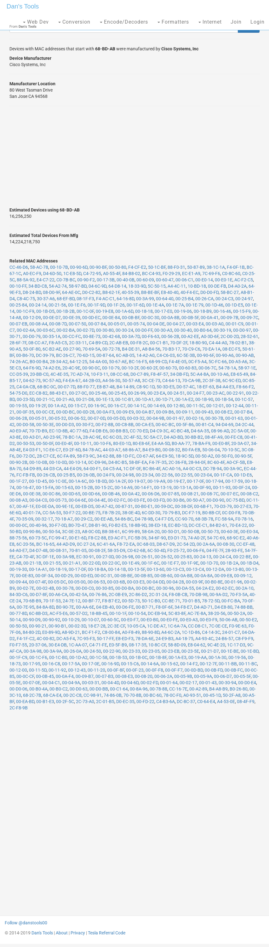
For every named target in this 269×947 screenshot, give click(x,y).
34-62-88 (105, 456)
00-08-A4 (38, 323)
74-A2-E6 (51, 367)
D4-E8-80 (223, 607)
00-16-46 (222, 311)
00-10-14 (77, 462)
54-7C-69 (216, 537)
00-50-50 (18, 626)
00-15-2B (84, 487)
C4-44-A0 (218, 342)
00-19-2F (37, 405)
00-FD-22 (145, 701)
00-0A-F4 (65, 676)
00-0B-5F (190, 317)
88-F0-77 (86, 386)
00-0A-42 (131, 493)
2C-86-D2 (138, 594)
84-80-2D (31, 632)
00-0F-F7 (174, 670)
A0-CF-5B (235, 462)
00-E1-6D (77, 537)
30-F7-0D (57, 525)
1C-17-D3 (236, 644)
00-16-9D (110, 663)
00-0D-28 (85, 411)
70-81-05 (78, 550)
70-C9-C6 (191, 349)
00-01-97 (175, 418)
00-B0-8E (214, 581)
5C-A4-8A (199, 374)
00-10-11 (83, 443)
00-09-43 (204, 411)
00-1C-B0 (58, 657)
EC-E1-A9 (191, 273)
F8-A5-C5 (58, 342)
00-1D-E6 (243, 474)
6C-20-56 (25, 544)
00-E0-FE (169, 619)
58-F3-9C (86, 456)
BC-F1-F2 (91, 632)
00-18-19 (58, 569)
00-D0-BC (145, 588)
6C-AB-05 (125, 355)
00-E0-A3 (189, 619)
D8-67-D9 (166, 544)
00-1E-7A (175, 304)
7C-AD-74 (79, 374)
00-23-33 (131, 651)
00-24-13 (202, 556)
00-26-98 (124, 556)
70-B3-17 (171, 349)
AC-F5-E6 (58, 613)
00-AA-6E (85, 607)
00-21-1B (32, 563)
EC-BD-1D (177, 525)
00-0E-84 (111, 317)
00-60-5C (110, 619)
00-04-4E (97, 500)
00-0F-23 (135, 670)
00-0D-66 (91, 493)
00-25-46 (97, 393)
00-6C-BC (165, 424)
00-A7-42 (104, 506)
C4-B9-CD (98, 342)
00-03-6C (45, 330)
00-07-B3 (104, 676)
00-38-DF (183, 506)
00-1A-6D (124, 311)
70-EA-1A (211, 349)
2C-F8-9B (18, 707)
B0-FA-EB (191, 449)
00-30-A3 (163, 330)
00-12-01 (215, 405)
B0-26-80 (239, 688)
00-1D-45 (38, 481)
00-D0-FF (143, 330)
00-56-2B (170, 336)
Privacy (78, 932)
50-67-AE (118, 361)
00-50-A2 (204, 456)
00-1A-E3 (177, 657)
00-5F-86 (185, 424)
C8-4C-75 (26, 298)
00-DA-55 (185, 588)
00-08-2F (97, 550)
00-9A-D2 (218, 594)
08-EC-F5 (231, 349)
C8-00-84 (111, 632)
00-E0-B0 (149, 619)
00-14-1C (137, 405)
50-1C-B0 (151, 600)
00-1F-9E (189, 563)
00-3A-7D (131, 336)
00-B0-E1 (144, 506)
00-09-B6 (165, 411)
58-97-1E (247, 367)
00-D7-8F (38, 594)
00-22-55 (183, 474)
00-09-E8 (223, 575)
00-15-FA (45, 487)
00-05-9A (203, 676)
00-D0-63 (79, 688)
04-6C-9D (97, 286)
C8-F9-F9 (244, 638)
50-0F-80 (32, 349)
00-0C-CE (45, 411)
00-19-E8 (104, 311)
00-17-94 (214, 481)
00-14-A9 (124, 487)
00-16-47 (25, 487)
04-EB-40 (105, 607)
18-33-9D (137, 286)
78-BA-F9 (201, 443)
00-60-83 (188, 367)
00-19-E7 (176, 481)
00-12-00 (18, 670)
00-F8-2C (139, 342)
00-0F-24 (241, 487)
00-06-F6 (195, 550)
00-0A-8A (203, 575)
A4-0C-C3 (192, 468)
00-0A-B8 (183, 575)
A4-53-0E (226, 701)
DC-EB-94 (157, 613)
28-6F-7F (17, 342)
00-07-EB (18, 323)
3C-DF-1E (45, 556)
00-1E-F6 (77, 304)
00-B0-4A (38, 688)
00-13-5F (136, 569)
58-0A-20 (151, 531)
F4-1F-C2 (26, 638)
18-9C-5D (184, 456)
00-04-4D (110, 682)
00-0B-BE (123, 575)
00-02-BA (65, 330)
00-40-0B (125, 279)
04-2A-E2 (205, 588)
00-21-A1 (72, 563)
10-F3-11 (99, 374)
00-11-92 (57, 670)
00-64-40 (165, 298)
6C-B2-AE (52, 349)
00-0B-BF (131, 317)
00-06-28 (18, 418)
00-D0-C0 (85, 588)
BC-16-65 (45, 544)
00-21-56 (57, 304)
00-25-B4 (184, 298)
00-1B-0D (98, 481)
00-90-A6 (225, 355)
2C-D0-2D (229, 336)
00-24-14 (38, 304)
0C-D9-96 (97, 462)
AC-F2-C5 (243, 279)
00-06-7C (207, 367)
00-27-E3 (242, 506)
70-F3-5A (239, 594)
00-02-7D (85, 330)
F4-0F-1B (236, 267)
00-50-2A (236, 613)
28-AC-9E (92, 437)
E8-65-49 (239, 374)
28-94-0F (196, 462)
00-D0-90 (215, 500)
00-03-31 (91, 682)
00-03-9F (194, 581)
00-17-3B (106, 279)
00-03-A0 (215, 323)
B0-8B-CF (211, 512)
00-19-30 (18, 569)
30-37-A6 (46, 298)
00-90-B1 (57, 626)
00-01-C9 (234, 323)
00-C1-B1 (159, 342)
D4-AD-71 (203, 607)
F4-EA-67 (72, 380)
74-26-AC (18, 361)
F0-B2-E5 (118, 525)
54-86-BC (124, 518)
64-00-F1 (92, 468)
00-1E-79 (194, 304)
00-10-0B (38, 462)
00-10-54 (137, 613)
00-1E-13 (104, 399)
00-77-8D (18, 613)
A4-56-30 (111, 380)
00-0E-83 (24, 575)
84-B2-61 (218, 525)
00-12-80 (176, 405)
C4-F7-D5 (164, 518)
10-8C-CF (157, 644)
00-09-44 (18, 581)
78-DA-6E (144, 638)
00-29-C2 (84, 518)
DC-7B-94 (212, 468)
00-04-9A (71, 682)
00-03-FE (136, 500)
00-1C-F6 (38, 657)
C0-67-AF (145, 456)
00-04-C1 (51, 682)
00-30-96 (165, 588)
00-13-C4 (195, 569)
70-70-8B (132, 695)
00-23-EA (156, 393)
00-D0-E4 (247, 682)
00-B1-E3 (45, 701)
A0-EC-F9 (32, 273)
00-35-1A (51, 336)
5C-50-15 (157, 286)
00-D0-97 (242, 330)
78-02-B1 (238, 342)
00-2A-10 (245, 588)
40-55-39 (130, 292)
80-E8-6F (141, 443)
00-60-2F (148, 367)
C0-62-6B (136, 550)
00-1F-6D (135, 304)
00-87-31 (124, 506)
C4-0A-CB (25, 386)
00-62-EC (225, 588)
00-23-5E (190, 651)
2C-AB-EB (118, 342)
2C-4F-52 (132, 437)
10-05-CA (136, 626)
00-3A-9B (65, 556)
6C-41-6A (106, 544)
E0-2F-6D (72, 449)
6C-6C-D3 (112, 437)
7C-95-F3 (86, 638)
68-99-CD (158, 361)
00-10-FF (17, 286)
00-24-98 (125, 474)
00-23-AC (215, 393)
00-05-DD (116, 418)
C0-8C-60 (231, 273)
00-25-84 (18, 304)
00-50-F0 (224, 456)
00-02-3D (77, 626)
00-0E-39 (71, 317)
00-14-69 (156, 405)
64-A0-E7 (18, 550)
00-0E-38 (32, 493)
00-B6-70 (25, 355)
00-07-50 (77, 323)
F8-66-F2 (245, 386)
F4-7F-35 (158, 462)
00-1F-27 (18, 481)
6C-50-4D (156, 550)
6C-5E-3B (186, 355)
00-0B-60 (163, 575)
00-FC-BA (230, 600)
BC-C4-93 (151, 273)
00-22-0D (91, 563)
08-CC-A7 (37, 342)
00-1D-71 (165, 399)
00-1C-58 (98, 657)
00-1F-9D (96, 304)
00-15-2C (104, 487)
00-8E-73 (91, 336)
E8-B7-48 (106, 386)
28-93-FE (234, 550)
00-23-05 (151, 651)
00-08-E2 (223, 411)
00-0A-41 (210, 317)
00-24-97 (244, 298)
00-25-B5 (66, 474)
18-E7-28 (97, 626)
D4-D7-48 (38, 550)
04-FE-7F (214, 550)
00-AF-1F (25, 506)
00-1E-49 (131, 563)
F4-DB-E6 (98, 430)
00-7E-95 (25, 607)
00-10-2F (130, 367)
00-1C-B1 (124, 399)
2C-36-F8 (177, 462)
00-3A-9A (52, 651)
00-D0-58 (25, 424)
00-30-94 (227, 682)
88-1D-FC (125, 456)
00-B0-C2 (58, 688)
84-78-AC (92, 449)
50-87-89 (196, 267)
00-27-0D (105, 556)
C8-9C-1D (145, 386)
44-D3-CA (52, 468)
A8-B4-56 (151, 349)
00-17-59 (234, 481)
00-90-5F (243, 456)
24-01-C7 (231, 632)
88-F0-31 (176, 267)
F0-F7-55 (18, 644)
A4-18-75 (184, 638)
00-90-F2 (86, 279)
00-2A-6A (206, 544)
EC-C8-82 (38, 393)
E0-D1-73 (177, 537)
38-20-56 (217, 613)
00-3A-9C (233, 468)
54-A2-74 (58, 286)
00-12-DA (215, 569)
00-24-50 (92, 651)
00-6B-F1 (203, 506)
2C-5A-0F (240, 430)
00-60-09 (145, 279)
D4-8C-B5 (117, 462)
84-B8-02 (131, 273)
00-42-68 (111, 336)
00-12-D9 (32, 317)
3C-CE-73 (151, 380)
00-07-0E (31, 682)
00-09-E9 (125, 411)
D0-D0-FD (209, 292)
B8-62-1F (111, 292)
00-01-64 (169, 682)
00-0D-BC (65, 411)
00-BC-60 (152, 695)
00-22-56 (164, 474)
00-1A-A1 (38, 569)
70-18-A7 (64, 518)
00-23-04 (203, 474)
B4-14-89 (125, 386)
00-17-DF (77, 569)
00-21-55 (52, 563)
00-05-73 (58, 500)
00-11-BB (228, 663)
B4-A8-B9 (218, 688)
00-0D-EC (91, 317)
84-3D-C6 (18, 594)
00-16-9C (97, 405)
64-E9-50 (165, 456)
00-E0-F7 (130, 619)
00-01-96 (233, 581)
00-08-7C (210, 493)
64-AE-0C (71, 292)
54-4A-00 (98, 361)
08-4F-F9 (246, 701)
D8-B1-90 (98, 525)
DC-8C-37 (186, 701)
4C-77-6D (79, 430)
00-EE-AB (103, 518)
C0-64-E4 (206, 701)
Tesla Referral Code (106, 932)
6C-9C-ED (231, 380)
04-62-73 (32, 380)
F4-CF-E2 (137, 267)
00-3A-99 (145, 298)
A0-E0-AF (18, 430)
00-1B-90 (204, 399)
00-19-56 (237, 657)
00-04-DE (156, 323)
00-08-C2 (249, 493)
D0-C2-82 (91, 292)
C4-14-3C (211, 632)
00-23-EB (171, 651)
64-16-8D (125, 298)
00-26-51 (144, 556)
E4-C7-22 (45, 279)
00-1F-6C (150, 563)
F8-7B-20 (111, 512)
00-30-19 (222, 330)
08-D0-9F (51, 292)
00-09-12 (243, 575)
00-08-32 (171, 449)
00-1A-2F (117, 481)
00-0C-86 (51, 493)
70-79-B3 (171, 512)
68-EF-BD (66, 298)
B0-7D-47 (77, 525)
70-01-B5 (191, 600)
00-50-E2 (248, 619)
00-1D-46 (214, 304)
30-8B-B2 (194, 437)
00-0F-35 (25, 411)
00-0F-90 (202, 487)
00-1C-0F (85, 311)
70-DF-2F (178, 342)
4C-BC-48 (179, 430)
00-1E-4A (155, 304)
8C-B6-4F (151, 468)
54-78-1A (227, 367)
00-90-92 (51, 619)
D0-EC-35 (125, 701)
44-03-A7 (112, 449)
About (62, 932)
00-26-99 (137, 393)
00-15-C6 (130, 663)
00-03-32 (136, 418)
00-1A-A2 (57, 405)
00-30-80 (105, 330)
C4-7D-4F (25, 556)
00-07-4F (37, 581)
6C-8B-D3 (38, 613)
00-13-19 (163, 487)
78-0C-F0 (172, 695)
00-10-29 (71, 619)
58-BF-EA (138, 462)
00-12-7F (208, 663)
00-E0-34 (249, 531)
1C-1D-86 (191, 632)
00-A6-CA (58, 594)
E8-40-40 (170, 292)
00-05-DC (57, 581)
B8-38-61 (111, 531)
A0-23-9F (51, 437)
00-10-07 (90, 619)
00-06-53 (96, 581)
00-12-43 (77, 670)
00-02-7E (25, 588)
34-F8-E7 (183, 607)
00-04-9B (155, 418)
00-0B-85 (143, 575)
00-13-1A (183, 487)
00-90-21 (38, 626)
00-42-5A (78, 594)
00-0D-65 (71, 493)
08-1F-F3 (85, 298)
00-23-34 (144, 474)
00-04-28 (175, 581)
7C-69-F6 (211, 273)
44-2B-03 (91, 380)
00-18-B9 (203, 311)
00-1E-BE (230, 651)
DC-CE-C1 (198, 525)
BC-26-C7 (65, 355)
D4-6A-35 (200, 430)
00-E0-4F (63, 443)
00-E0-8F (220, 443)
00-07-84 (97, 323)
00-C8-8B (124, 424)
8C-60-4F (216, 462)
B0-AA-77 (181, 443)
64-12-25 (78, 361)
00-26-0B (86, 474)
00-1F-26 (116, 304)
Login (257, 22)
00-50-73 (210, 531)
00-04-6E (77, 500)
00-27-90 (72, 349)
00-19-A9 (156, 481)
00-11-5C (195, 405)
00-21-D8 (85, 399)
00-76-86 (98, 594)
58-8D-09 (177, 644)
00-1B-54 (224, 399)
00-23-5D (25, 399)
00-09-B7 (85, 676)
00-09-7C (249, 317)
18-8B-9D (137, 525)
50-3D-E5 (166, 386)
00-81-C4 (205, 424)
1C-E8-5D (72, 273)
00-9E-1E (64, 506)
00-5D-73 (131, 600)
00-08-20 (143, 676)
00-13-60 (155, 569)
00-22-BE (242, 556)
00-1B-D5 (45, 311)
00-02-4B (45, 588)
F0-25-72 (176, 550)
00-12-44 (234, 405)
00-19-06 (183, 311)
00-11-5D (38, 670)
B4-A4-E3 (225, 386)
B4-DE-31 (131, 349)
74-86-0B (113, 695)
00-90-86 (32, 531)
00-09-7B (229, 317)
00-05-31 (38, 418)
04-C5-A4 (112, 468)
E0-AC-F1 (117, 537)
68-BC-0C (46, 386)
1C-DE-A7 (156, 626)
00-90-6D (79, 267)
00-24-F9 (105, 474)
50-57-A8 (131, 380)
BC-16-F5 (138, 361)
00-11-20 (96, 670)
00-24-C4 (222, 556)
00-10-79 (111, 367)
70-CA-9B (191, 380)
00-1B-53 (118, 657)
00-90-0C (91, 367)
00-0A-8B (170, 317)
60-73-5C (38, 537)
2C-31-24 (158, 594)
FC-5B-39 (137, 537)
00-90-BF (98, 267)
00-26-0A (73, 651)
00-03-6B (116, 581)
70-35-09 (24, 518)
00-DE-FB (217, 286)
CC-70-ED (139, 430)
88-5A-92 (26, 279)
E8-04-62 (196, 644)
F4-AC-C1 (105, 298)
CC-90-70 (184, 518)
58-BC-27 (229, 292)
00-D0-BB (98, 688)
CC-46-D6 (18, 267)
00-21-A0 (65, 399)
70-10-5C (231, 449)
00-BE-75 (91, 512)
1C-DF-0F (132, 468)
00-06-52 (77, 418)
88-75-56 (18, 537)
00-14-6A (150, 663)
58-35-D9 (116, 550)
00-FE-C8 (234, 437)
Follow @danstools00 (26, 922)
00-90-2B (18, 462)
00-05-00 (77, 581)
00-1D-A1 (144, 399)
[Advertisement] (134, 156)
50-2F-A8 (232, 695)
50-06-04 (211, 449)
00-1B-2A (229, 563)
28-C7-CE (46, 456)
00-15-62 (169, 663)
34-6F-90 (157, 537)
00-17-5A (71, 663)
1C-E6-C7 (52, 449)
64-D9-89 (32, 468)
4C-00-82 (45, 638)
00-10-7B (59, 267)
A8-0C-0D (91, 531)
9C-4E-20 (216, 644)
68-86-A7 (131, 449)
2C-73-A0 (85, 701)
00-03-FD (156, 500)
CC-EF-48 (245, 544)
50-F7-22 (72, 512)
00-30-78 (65, 588)
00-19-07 (137, 481)
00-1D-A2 (78, 657)
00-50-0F (44, 443)
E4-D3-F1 (32, 449)
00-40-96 (38, 525)
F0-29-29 (171, 273)
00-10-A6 (220, 374)
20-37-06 (38, 644)
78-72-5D (211, 600)
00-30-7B (214, 418)
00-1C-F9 (25, 311)
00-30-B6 (176, 500)
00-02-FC (117, 500)
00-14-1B (117, 569)
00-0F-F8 (154, 670)
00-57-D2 (79, 613)
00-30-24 (124, 330)
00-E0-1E (223, 279)
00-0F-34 (44, 575)
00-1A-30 (217, 657)
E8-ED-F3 (125, 638)
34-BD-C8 (37, 286)
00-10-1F (117, 613)
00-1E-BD (250, 651)
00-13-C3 (175, 569)
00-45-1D (212, 695)
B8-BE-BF (150, 292)
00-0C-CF (25, 676)
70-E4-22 (238, 525)
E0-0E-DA (45, 506)
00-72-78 (111, 349)
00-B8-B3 (119, 430)
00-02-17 (188, 682)
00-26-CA (204, 298)
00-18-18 (144, 311)
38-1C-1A (216, 267)
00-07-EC (229, 493)
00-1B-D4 (249, 563)
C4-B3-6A (165, 701)
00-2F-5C (65, 701)
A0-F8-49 (131, 632)
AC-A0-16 (171, 468)
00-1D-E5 (234, 304)
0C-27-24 (86, 544)
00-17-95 (31, 663)
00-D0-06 (18, 688)
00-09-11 (184, 411)
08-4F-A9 (214, 437)
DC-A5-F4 (65, 638)
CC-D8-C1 (197, 626)
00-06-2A (163, 676)
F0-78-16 (244, 518)
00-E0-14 (204, 279)
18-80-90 (198, 342)
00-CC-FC (71, 336)
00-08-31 (58, 550)
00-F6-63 (150, 336)
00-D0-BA (124, 588)
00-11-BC (248, 663)
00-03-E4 (195, 323)
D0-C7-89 (139, 374)
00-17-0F (195, 481)
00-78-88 (158, 688)
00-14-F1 (143, 487)
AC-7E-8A (196, 613)
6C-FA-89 (66, 456)
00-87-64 (105, 355)
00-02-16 (194, 418)
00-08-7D (58, 323)
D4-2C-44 (244, 424)
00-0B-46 (111, 493)
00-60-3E (229, 531)
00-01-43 (208, 682)
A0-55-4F (111, 273)
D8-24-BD (32, 292)
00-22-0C (111, 563)
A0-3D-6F (210, 336)
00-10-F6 (102, 443)
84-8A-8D (45, 607)
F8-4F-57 (159, 374)
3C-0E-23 (71, 531)
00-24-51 (176, 393)
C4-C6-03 (166, 355)
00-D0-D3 (65, 424)
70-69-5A (91, 349)
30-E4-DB (58, 644)
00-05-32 (57, 418)
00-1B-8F (158, 657)
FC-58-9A (224, 518)
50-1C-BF (157, 267)
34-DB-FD (179, 374)
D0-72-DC (25, 456)
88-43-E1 (58, 393)
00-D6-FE (125, 607)
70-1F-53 (52, 600)
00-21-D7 (210, 651)
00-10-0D (58, 462)
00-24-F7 (195, 393)
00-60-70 (168, 367)
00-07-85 (170, 493)
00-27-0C (78, 393)
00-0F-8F (115, 670)
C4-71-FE (98, 644)
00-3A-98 (33, 651)
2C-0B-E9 (118, 594)
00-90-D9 (32, 619)
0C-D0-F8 (231, 512)
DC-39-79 (45, 355)
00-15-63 (64, 487)
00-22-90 (112, 651)
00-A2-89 (198, 688)
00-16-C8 (51, 663)
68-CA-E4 (52, 695)
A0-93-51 (192, 695)
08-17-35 (137, 644)
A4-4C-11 (177, 286)
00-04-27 (175, 323)
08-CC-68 (119, 374)
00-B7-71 (145, 607)
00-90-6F (205, 355)
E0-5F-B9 (118, 644)
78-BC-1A (71, 437)
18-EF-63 (205, 386)
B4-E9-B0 (151, 449)
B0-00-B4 (39, 361)
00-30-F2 (85, 424)
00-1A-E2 (184, 399)
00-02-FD (149, 682)
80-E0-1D (122, 443)
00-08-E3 (124, 676)
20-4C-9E (71, 367)
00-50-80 (117, 267)
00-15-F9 (242, 311)
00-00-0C (18, 525)
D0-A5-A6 (238, 361)
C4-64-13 (171, 380)
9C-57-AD (52, 380)
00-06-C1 (184, 279)
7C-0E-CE (218, 626)
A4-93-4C (204, 638)
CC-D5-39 (18, 374)
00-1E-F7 (170, 563)
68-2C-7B (32, 695)
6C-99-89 (131, 531)
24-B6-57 (224, 638)
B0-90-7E (65, 607)
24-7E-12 (71, 600)
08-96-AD (220, 430)
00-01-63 (234, 418)
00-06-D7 (223, 676)
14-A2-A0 (145, 355)
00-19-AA (197, 657)
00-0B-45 (45, 676)
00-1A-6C (78, 481)
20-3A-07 (240, 443)
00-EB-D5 (84, 506)
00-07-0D (96, 418)
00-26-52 (163, 556)
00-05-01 (116, 323)
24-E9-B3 (165, 638)
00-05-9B (183, 676)
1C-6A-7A (177, 626)
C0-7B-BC (65, 279)
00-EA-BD (25, 701)
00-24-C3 (224, 298)
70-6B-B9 (32, 600)
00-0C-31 (103, 575)
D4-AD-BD (173, 437)
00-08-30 (225, 544)
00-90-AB (245, 355)
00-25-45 (117, 393)
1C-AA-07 (78, 644)
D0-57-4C (185, 386)
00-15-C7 (77, 405)
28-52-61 (249, 336)
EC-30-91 (85, 556)
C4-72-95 (92, 273)
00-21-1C (45, 399)
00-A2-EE (190, 336)
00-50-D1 (171, 531)
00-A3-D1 (32, 437)
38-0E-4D (131, 512)
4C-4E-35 (59, 374)
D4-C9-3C (159, 430)
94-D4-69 (224, 424)
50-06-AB (228, 619)
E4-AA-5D (161, 443)
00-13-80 (235, 569)
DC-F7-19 (191, 512)
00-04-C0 (38, 500)
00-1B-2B (65, 311)
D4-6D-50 (52, 273)
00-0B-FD (214, 670)
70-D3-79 (223, 506)
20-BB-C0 (39, 374)
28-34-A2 (59, 361)
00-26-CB (46, 474)
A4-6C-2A (170, 632)
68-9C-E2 (236, 537)
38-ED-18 (157, 525)
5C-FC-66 (218, 361)
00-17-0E (91, 663)
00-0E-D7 (52, 317)
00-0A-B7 (145, 411)
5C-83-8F (177, 613)
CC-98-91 (92, 695)
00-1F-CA (223, 474)
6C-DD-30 (151, 512)
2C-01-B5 (105, 701)
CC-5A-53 (52, 512)
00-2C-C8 (72, 695)
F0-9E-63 (238, 626)
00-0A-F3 (105, 411)
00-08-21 (190, 493)
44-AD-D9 (65, 544)
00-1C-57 (244, 399)
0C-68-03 (146, 544)
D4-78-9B (144, 518)
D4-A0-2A (237, 286)
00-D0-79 (32, 336)
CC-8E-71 (171, 600)
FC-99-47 (58, 537)
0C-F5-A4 (197, 361)
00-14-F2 (189, 663)
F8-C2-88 (97, 537)
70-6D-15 (85, 355)
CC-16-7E (178, 688)
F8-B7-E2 (111, 600)
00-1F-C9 (18, 657)
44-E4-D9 (73, 468)
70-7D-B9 (38, 430)
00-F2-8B (104, 424)
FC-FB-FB (25, 474)
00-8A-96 (139, 688)
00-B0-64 (203, 330)
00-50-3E (45, 424)
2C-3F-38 (211, 380)
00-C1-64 (119, 688)
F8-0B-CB (178, 594)
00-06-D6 (151, 493)
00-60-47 (165, 279)
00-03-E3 (136, 581)
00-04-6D (130, 682)
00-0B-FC (234, 670)
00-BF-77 (91, 600)
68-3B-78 (204, 518)
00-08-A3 (18, 500)
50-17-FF (105, 638)
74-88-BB (243, 607)
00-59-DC (164, 506)
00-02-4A (26, 330)
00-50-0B (190, 531)
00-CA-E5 (144, 424)
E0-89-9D (51, 632)
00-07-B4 (243, 411)
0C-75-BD (235, 500)
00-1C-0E (58, 481)
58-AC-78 (39, 267)
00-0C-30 (150, 317)
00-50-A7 (195, 500)
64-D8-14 (117, 286)
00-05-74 (136, 323)
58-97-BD (78, 286)
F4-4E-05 (177, 361)
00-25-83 (183, 556)
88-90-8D (150, 632)
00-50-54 (51, 531)
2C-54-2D (186, 544)
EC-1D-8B (58, 430)
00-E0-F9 (208, 619)
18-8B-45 (98, 613)
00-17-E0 (163, 311)
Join (236, 22)
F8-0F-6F (164, 607)
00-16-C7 (117, 405)
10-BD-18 (197, 286)
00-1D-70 (209, 563)
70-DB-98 (198, 594)
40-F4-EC (189, 292)
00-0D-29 (64, 575)
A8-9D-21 (71, 632)
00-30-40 (183, 330)
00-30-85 (104, 588)
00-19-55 (18, 405)
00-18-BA (97, 569)
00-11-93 (222, 487)
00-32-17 (44, 518)
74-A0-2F (196, 537)
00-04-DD (155, 581)
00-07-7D (66, 386)
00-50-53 (25, 443)
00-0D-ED (84, 575)
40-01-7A (32, 512)
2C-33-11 (78, 342)
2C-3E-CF (116, 626)
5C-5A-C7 (152, 437)
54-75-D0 (18, 393)
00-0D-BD (194, 670)
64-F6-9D (32, 367)
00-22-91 (235, 393)
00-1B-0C (138, 657)
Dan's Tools (23, 6)
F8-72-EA (126, 544)
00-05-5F (242, 676)
